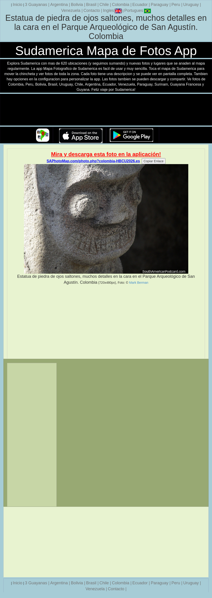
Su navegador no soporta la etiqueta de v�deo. (106, 110)
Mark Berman (138, 282)
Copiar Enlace (154, 161)
